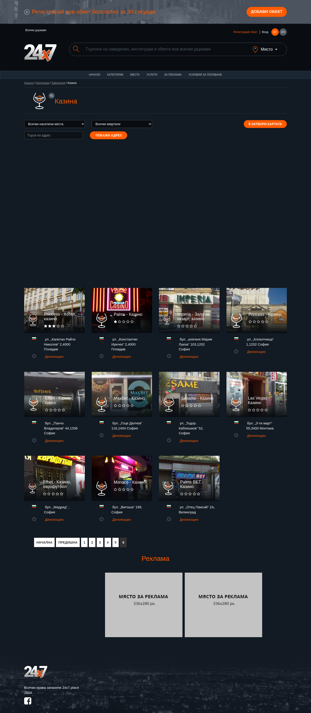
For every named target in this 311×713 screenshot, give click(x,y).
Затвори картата (265, 121)
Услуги (152, 71)
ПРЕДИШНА (67, 539)
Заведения (58, 79)
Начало (94, 71)
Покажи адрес (108, 132)
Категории (115, 71)
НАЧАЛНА (44, 539)
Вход (265, 32)
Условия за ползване (205, 71)
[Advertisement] (64, 601)
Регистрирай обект (245, 32)
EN (283, 32)
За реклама (173, 71)
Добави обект (265, 12)
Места (135, 71)
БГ (274, 32)
